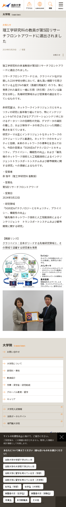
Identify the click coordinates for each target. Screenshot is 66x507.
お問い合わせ (13, 351)
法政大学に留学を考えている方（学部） (24, 473)
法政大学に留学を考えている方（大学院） (25, 479)
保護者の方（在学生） (15, 493)
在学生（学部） (12, 486)
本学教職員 (22, 500)
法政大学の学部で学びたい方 (18, 459)
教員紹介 (11, 377)
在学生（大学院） (33, 486)
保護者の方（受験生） (41, 493)
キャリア (11, 399)
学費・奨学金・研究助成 (18, 384)
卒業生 (8, 500)
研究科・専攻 (13, 370)
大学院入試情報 (14, 408)
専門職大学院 (13, 423)
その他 (36, 500)
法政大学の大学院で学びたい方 (19, 466)
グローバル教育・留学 (17, 391)
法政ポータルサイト (16, 416)
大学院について (14, 363)
